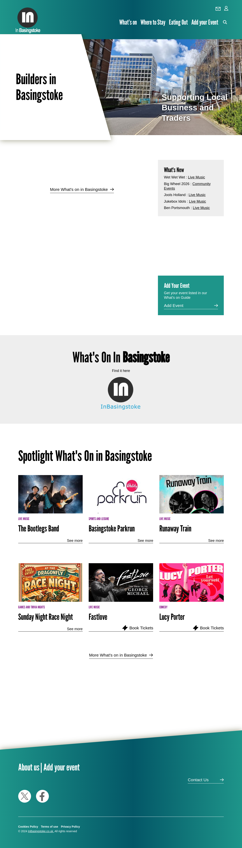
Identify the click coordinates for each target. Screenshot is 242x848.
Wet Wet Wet (174, 177)
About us (28, 767)
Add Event (173, 305)
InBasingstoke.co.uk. (41, 831)
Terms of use (49, 826)
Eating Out (178, 22)
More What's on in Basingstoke (79, 189)
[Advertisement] (82, 228)
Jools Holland (175, 195)
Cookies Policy (28, 826)
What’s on (128, 22)
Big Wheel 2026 (176, 184)
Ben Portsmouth (177, 208)
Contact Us (198, 779)
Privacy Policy (70, 826)
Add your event (61, 767)
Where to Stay (153, 22)
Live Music (196, 177)
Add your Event (204, 22)
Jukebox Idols (175, 201)
